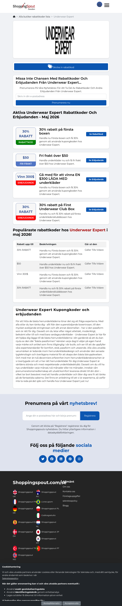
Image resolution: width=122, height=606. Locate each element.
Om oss (66, 487)
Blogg (66, 506)
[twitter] (42, 459)
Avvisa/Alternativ (52, 603)
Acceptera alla (71, 603)
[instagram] (80, 459)
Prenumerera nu (61, 102)
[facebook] (51, 459)
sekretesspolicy (70, 501)
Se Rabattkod (96, 134)
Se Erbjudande (96, 160)
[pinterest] (71, 459)
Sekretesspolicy (10, 578)
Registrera (90, 415)
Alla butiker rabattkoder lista (34, 16)
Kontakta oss (69, 492)
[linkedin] (61, 459)
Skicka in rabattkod (61, 66)
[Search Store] (99, 4)
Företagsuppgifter (71, 497)
